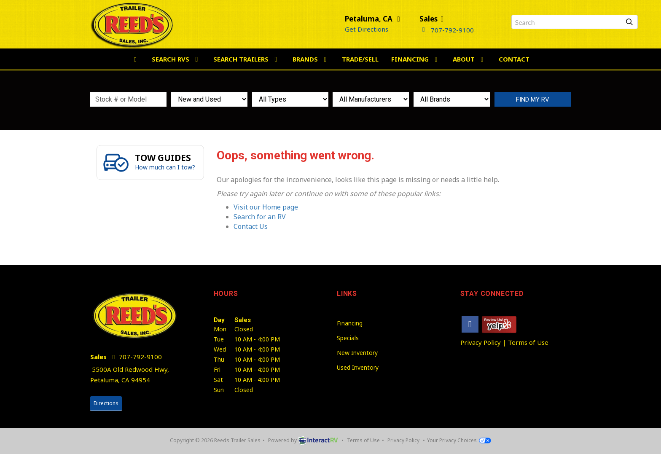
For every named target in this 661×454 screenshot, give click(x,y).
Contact (514, 59)
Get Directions (366, 29)
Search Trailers (246, 59)
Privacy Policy (480, 342)
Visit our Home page (266, 207)
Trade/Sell (360, 59)
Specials (348, 338)
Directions (106, 403)
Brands (311, 59)
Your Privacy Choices (459, 440)
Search (532, 99)
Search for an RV (260, 216)
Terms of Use (528, 342)
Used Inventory (358, 367)
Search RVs (176, 59)
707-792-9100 (446, 30)
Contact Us (251, 226)
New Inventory (357, 353)
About (469, 59)
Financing (415, 59)
